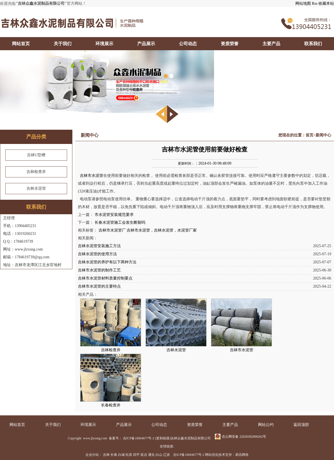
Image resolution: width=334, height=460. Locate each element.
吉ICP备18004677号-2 (138, 438)
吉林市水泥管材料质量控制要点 (105, 278)
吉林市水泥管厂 (112, 230)
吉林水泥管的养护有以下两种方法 (107, 262)
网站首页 (21, 43)
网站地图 (303, 3)
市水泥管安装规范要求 (114, 215)
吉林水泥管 (36, 188)
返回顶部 (301, 425)
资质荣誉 (230, 43)
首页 (309, 135)
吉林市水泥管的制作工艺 (99, 270)
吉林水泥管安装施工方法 (99, 246)
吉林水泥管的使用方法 (97, 254)
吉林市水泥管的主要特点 (99, 286)
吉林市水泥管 (91, 176)
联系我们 (313, 43)
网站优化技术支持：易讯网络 (227, 455)
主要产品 (271, 43)
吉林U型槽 (36, 155)
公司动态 (188, 43)
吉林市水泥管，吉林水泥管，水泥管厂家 (162, 230)
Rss (314, 3)
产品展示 (146, 43)
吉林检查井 (36, 172)
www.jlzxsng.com (94, 438)
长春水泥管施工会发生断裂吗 (120, 222)
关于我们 (63, 43)
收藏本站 (326, 3)
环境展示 (104, 43)
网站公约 (266, 425)
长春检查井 (111, 405)
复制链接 (163, 438)
